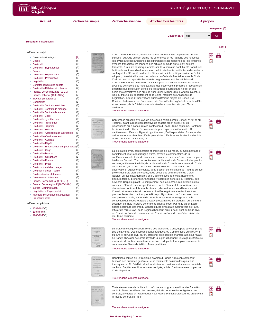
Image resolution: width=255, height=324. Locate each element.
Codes (36, 61)
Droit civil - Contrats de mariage (50, 109)
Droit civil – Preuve (43, 160)
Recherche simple (85, 21)
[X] (77, 57)
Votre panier (215, 28)
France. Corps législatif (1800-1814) (52, 184)
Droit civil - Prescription (45, 122)
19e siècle (38, 211)
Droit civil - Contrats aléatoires (49, 105)
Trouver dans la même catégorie (130, 110)
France (36, 71)
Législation (38, 81)
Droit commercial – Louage (47, 167)
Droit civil (37, 64)
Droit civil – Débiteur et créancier (50, 88)
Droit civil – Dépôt (42, 143)
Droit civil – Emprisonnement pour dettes (54, 146)
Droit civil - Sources (43, 129)
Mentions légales (120, 316)
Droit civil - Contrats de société (49, 112)
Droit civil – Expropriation (46, 74)
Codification (39, 102)
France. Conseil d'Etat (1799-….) (50, 181)
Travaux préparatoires (44, 98)
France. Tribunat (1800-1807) (48, 95)
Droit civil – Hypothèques (46, 67)
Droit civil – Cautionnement (47, 136)
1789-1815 (38, 208)
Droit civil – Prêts (42, 163)
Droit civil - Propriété (43, 126)
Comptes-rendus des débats (48, 85)
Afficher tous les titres (166, 21)
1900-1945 (38, 215)
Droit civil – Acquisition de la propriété (53, 133)
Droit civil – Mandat (43, 153)
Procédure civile (41, 198)
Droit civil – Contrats (43, 139)
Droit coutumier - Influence (47, 174)
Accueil (45, 21)
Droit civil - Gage (41, 116)
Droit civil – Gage (42, 150)
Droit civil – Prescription (45, 78)
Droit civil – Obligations (45, 157)
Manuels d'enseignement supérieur (51, 194)
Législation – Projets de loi (47, 191)
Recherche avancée (126, 21)
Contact (137, 316)
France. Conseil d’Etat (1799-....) (50, 91)
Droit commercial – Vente (46, 170)
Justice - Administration (45, 188)
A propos (207, 21)
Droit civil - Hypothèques (46, 119)
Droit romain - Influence (45, 177)
